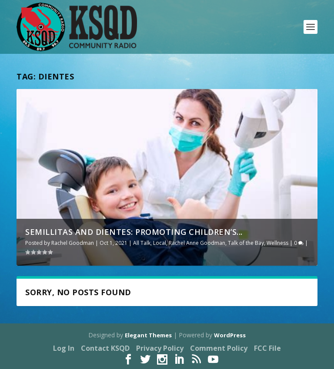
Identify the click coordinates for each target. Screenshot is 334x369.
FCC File (267, 348)
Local (159, 243)
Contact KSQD (105, 348)
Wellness (277, 243)
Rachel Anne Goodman (197, 243)
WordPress (230, 335)
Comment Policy (218, 348)
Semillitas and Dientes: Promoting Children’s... (134, 232)
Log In (63, 348)
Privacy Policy (160, 348)
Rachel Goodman (72, 243)
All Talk (141, 243)
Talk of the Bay (246, 243)
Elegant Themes (148, 335)
